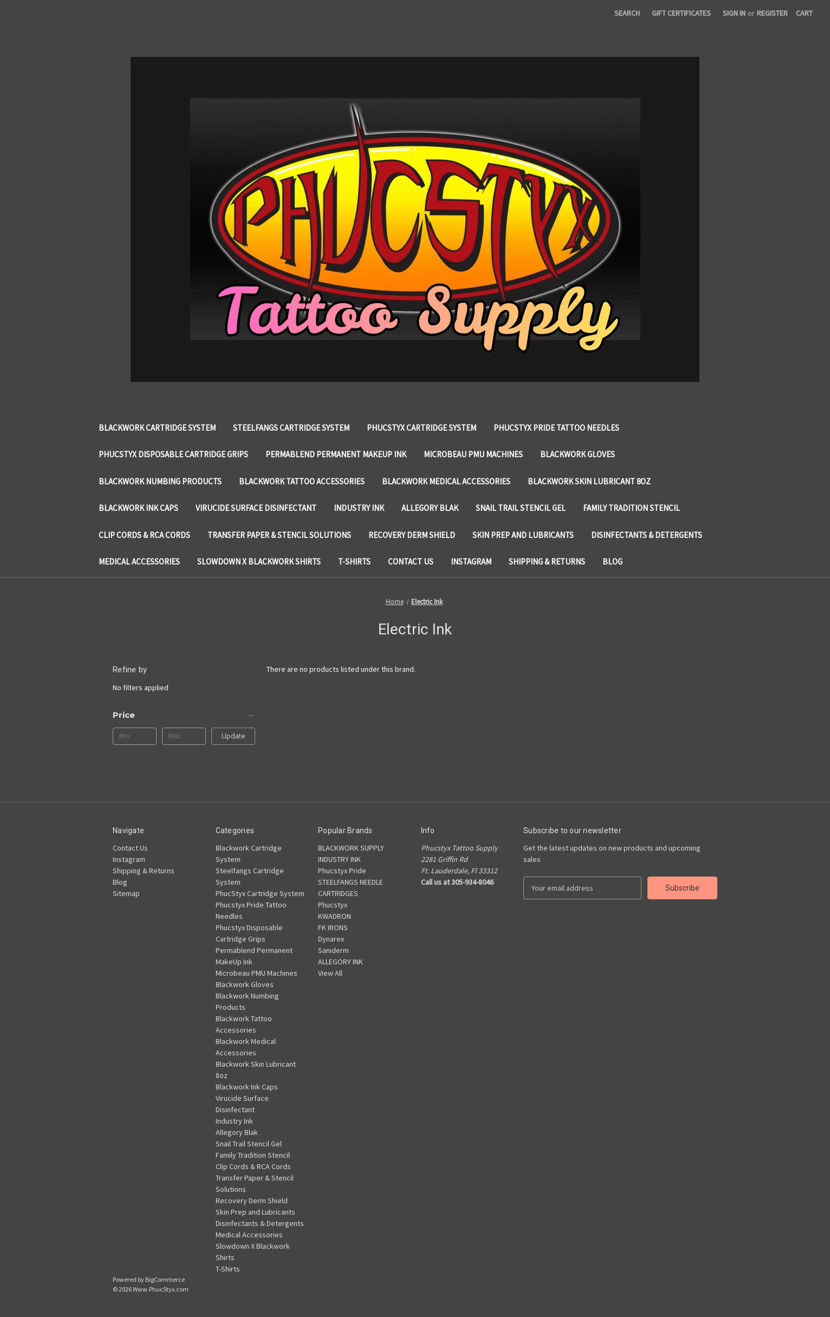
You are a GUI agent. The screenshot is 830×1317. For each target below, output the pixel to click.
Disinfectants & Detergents (646, 535)
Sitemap (126, 893)
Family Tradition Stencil (631, 508)
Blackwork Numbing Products (160, 481)
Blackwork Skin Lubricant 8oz (589, 481)
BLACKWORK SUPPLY (351, 848)
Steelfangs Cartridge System (291, 428)
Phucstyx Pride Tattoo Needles (556, 428)
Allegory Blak (429, 508)
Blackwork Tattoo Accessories (302, 481)
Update (233, 736)
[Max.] (184, 736)
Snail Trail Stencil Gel (521, 508)
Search (627, 13)
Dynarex (331, 939)
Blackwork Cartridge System (157, 428)
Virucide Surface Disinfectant (256, 508)
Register (772, 13)
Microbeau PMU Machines (473, 454)
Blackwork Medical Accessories (446, 481)
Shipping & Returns (547, 561)
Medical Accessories (139, 561)
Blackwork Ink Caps (138, 508)
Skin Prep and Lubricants (523, 535)
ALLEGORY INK (340, 961)
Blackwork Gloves (577, 454)
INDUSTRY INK (339, 859)
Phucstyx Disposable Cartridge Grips (173, 454)
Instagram (471, 561)
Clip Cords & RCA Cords (144, 535)
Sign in (734, 13)
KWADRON (334, 916)
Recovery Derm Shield (411, 535)
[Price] (184, 715)
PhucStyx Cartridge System (421, 428)
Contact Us (410, 561)
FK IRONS (333, 927)
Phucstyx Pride (342, 870)
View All (330, 973)
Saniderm (333, 950)
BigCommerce (165, 1279)
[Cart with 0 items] (804, 13)
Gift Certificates (681, 13)
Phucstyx (332, 905)
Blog (612, 561)
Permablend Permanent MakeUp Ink (335, 454)
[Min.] (135, 736)
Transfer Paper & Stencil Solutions (279, 535)
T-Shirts (354, 561)
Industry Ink (359, 508)
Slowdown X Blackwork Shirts (259, 561)
